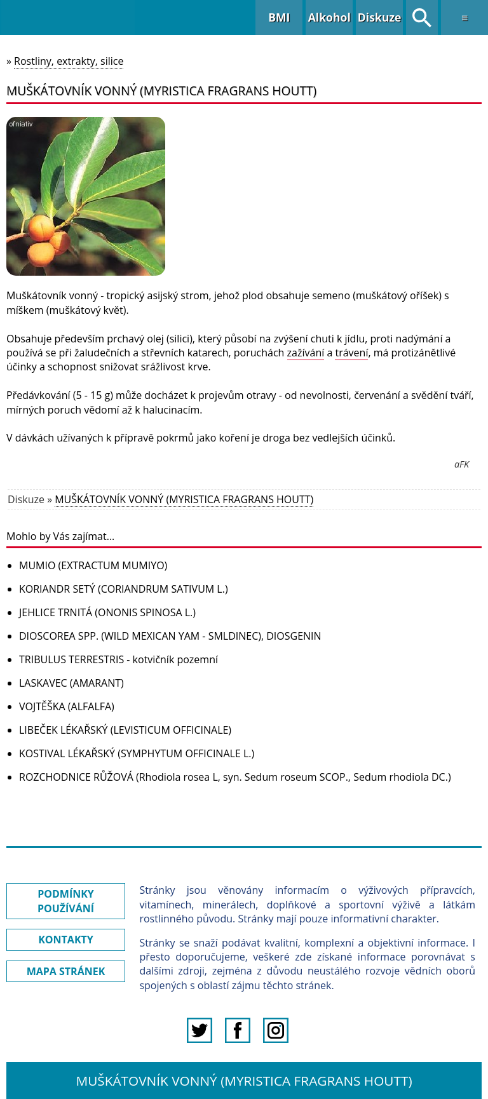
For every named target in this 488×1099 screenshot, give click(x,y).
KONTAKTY (65, 940)
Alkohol (329, 17)
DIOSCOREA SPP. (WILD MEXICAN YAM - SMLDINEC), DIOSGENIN (170, 636)
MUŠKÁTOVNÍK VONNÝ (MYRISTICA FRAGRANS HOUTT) (184, 499)
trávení (351, 353)
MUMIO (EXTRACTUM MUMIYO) (93, 565)
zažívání (306, 353)
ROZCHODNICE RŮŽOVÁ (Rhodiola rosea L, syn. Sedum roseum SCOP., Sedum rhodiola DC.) (235, 777)
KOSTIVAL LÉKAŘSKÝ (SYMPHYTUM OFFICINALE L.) (136, 753)
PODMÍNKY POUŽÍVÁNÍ (65, 901)
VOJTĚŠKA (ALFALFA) (66, 706)
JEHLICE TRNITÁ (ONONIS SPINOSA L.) (107, 612)
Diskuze (380, 17)
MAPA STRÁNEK (66, 971)
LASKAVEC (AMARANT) (71, 683)
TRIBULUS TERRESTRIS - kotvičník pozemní (118, 659)
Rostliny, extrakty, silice (68, 61)
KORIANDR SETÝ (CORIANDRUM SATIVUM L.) (123, 589)
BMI (279, 17)
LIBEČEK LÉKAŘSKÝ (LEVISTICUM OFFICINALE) (125, 730)
